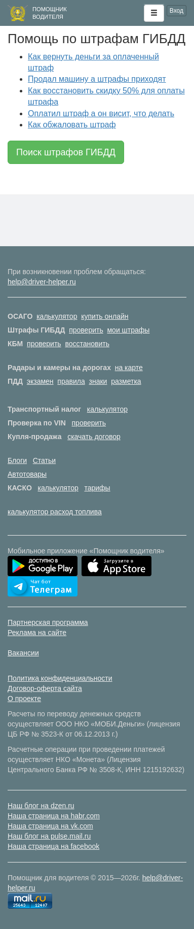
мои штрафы (128, 330)
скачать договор (94, 437)
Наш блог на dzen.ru (41, 806)
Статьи (44, 460)
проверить (86, 330)
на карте (129, 367)
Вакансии (23, 653)
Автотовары (27, 474)
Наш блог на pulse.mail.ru (49, 836)
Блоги (17, 460)
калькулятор (56, 316)
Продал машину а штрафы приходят (97, 79)
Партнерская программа (48, 622)
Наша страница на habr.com (54, 816)
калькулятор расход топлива (55, 512)
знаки (98, 381)
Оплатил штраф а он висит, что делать (101, 113)
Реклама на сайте (37, 632)
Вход (176, 10)
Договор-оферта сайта (45, 688)
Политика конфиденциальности (60, 678)
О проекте (24, 698)
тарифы (97, 488)
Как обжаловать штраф (72, 124)
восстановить (87, 344)
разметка (126, 381)
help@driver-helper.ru (42, 282)
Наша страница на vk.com (50, 826)
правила (71, 381)
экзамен (40, 381)
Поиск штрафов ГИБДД (65, 152)
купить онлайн (104, 316)
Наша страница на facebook (53, 846)
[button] (154, 13)
